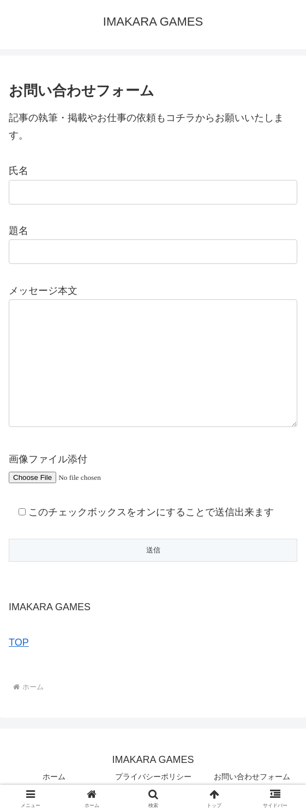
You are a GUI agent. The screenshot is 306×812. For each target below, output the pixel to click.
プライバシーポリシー (153, 776)
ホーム (54, 776)
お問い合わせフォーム (252, 776)
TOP (19, 642)
